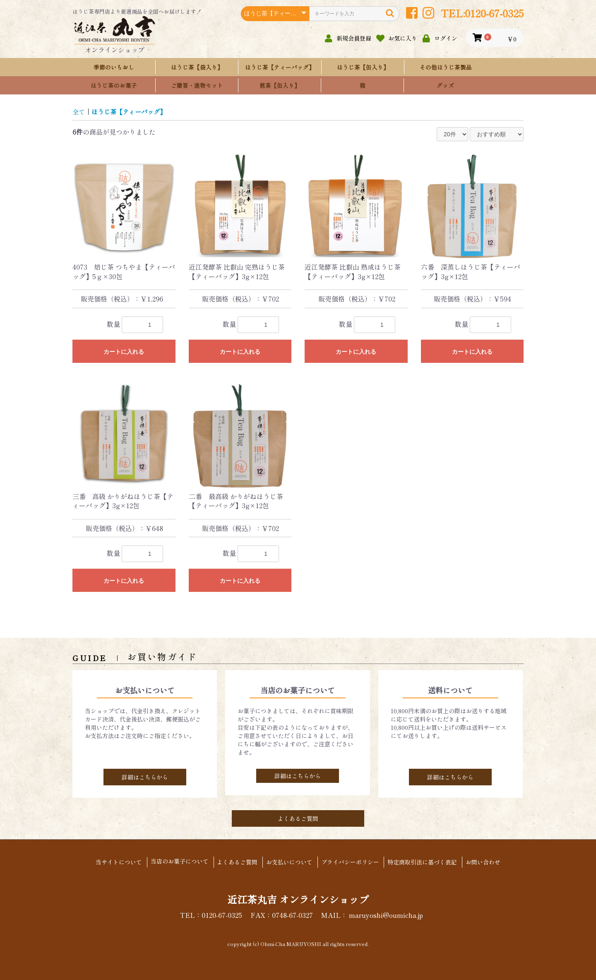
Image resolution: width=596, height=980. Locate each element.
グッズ (445, 85)
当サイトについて (113, 863)
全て (79, 111)
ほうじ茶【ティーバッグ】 (280, 67)
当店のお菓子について (176, 862)
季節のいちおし (114, 67)
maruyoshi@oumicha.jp (385, 914)
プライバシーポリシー (352, 863)
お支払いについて (289, 863)
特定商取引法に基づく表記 (426, 863)
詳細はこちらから (145, 777)
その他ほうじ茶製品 (446, 67)
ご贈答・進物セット (197, 85)
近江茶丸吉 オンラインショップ (298, 898)
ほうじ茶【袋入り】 (197, 67)
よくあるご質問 (298, 818)
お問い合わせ (488, 863)
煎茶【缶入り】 (280, 85)
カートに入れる (123, 351)
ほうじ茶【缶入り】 (363, 67)
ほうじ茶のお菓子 (114, 85)
